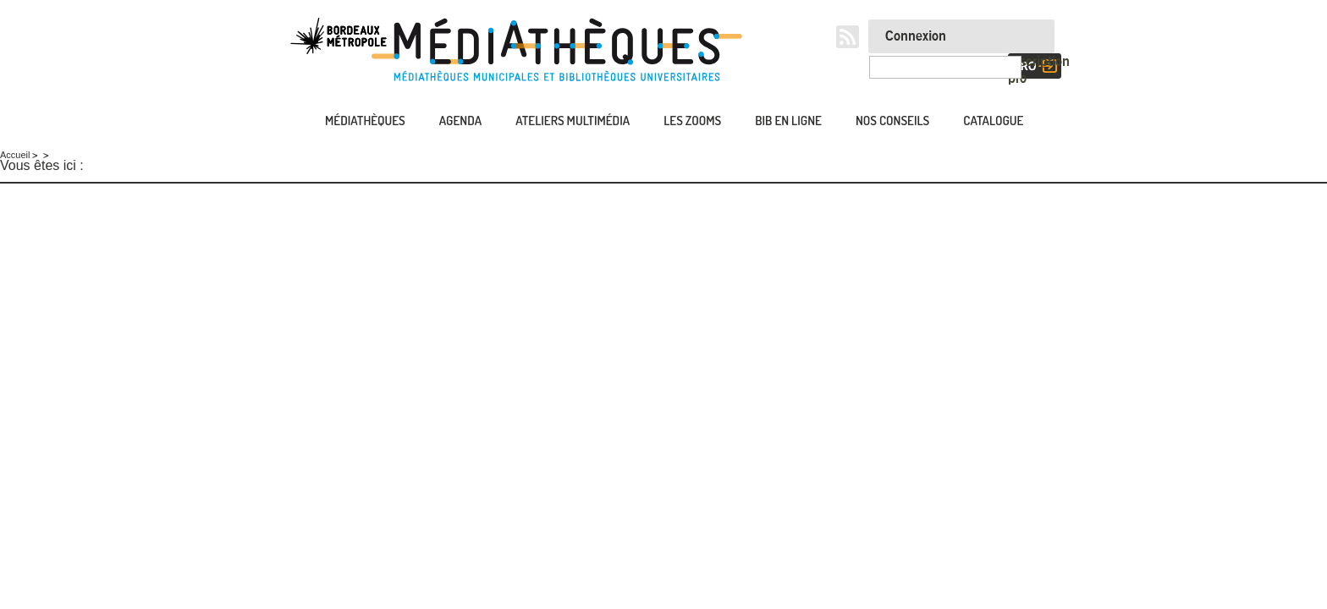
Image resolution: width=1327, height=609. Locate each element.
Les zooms (692, 120)
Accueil (287, 122)
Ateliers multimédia (572, 120)
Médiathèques (365, 120)
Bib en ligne (788, 120)
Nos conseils (892, 120)
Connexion (915, 36)
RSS (847, 36)
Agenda (460, 120)
